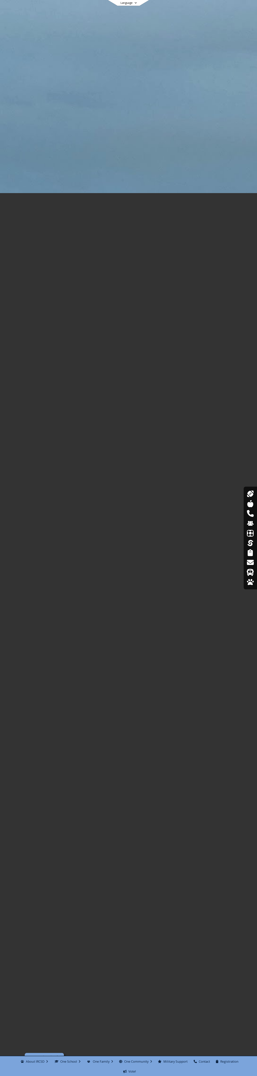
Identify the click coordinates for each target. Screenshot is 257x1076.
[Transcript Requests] (250, 562)
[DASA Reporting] (250, 513)
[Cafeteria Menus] (250, 503)
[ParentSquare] (250, 533)
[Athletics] (250, 493)
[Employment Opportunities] (250, 523)
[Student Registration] (250, 552)
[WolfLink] (250, 582)
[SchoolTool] (250, 543)
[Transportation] (250, 572)
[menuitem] (34, 1061)
